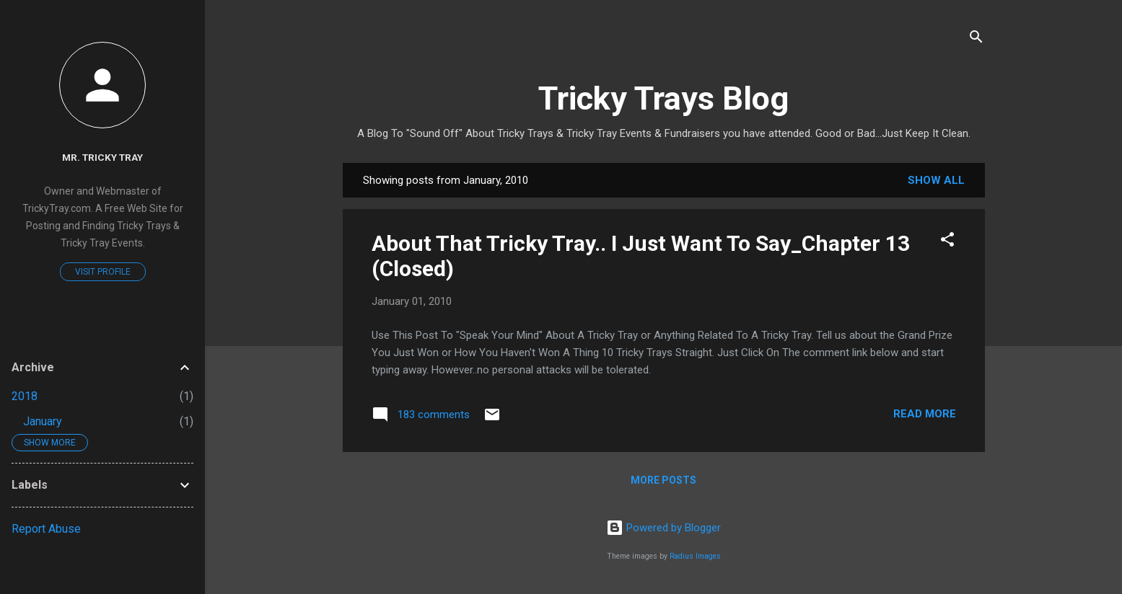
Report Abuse (46, 529)
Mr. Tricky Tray (102, 157)
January (42, 421)
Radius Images (695, 556)
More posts (663, 480)
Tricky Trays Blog (663, 98)
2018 (25, 396)
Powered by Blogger (663, 527)
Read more (924, 413)
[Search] (976, 39)
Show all (936, 180)
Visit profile (103, 272)
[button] (947, 242)
